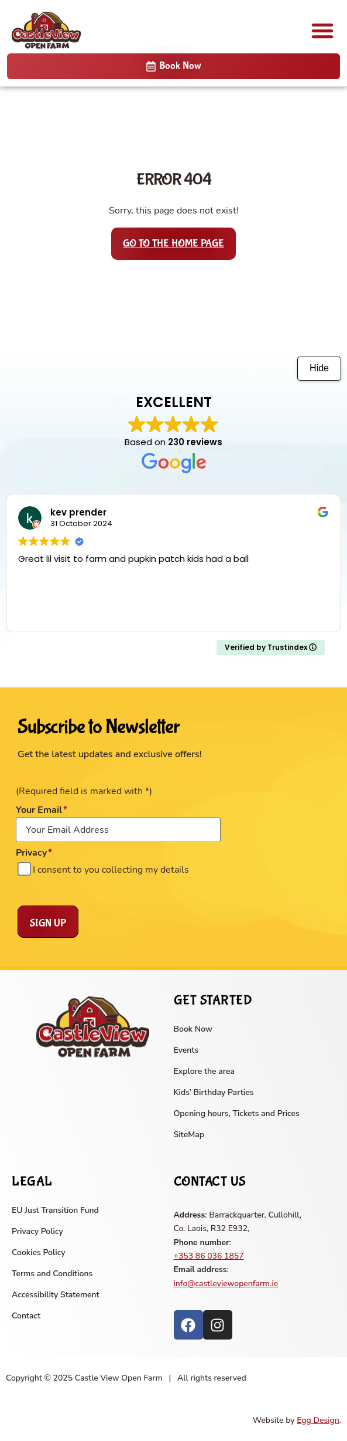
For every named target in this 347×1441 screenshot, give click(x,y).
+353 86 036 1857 (209, 1256)
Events (186, 1050)
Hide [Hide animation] (319, 368)
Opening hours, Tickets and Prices (237, 1113)
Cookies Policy (39, 1252)
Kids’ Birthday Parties (214, 1092)
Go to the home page (173, 244)
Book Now (193, 1029)
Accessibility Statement (55, 1294)
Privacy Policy (37, 1231)
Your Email (41, 810)
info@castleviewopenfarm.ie (226, 1283)
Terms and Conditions (52, 1273)
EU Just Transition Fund (55, 1210)
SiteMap (189, 1134)
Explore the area (204, 1071)
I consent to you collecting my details (111, 869)
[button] (322, 30)
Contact (26, 1315)
